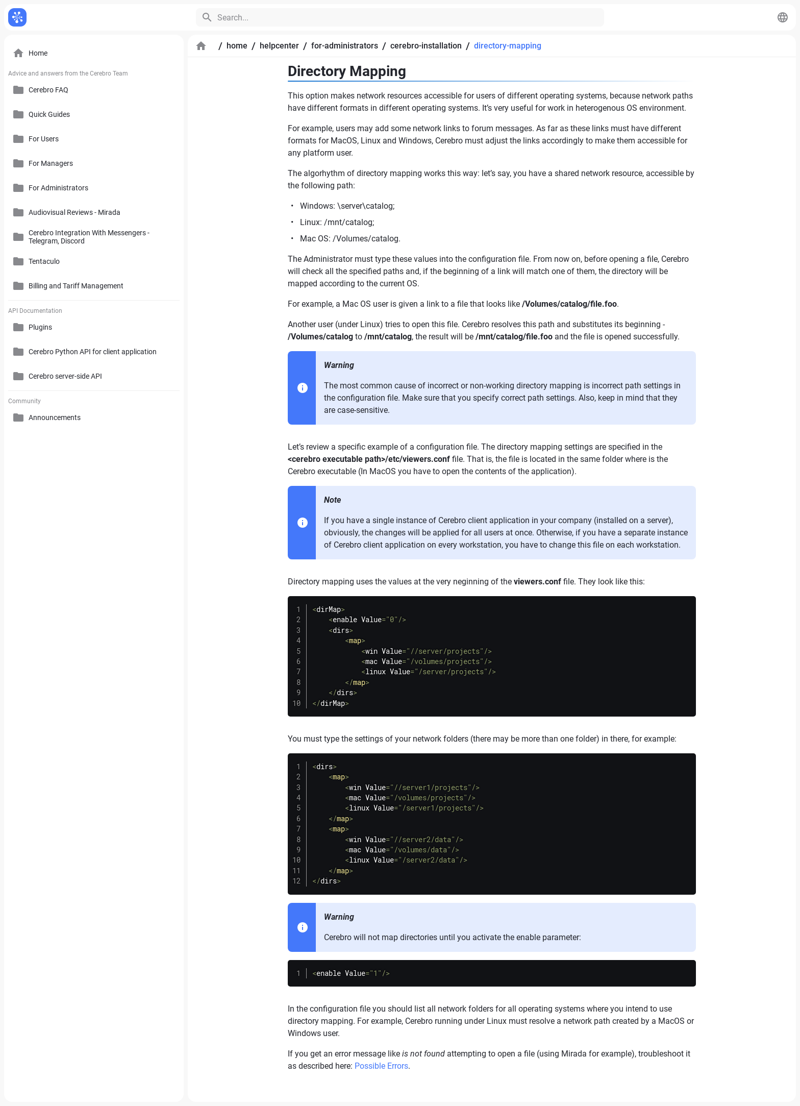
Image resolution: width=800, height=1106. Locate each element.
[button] (782, 17)
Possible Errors (381, 1066)
